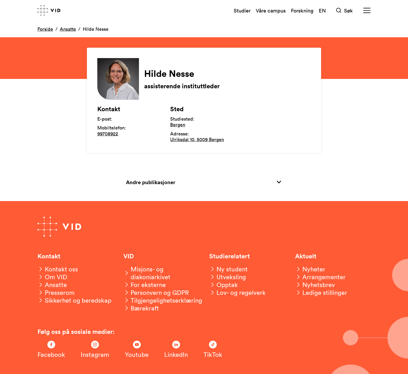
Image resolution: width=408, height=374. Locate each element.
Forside (45, 29)
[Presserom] (56, 292)
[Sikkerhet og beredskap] (74, 300)
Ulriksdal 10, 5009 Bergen (197, 139)
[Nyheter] (310, 269)
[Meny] (367, 10)
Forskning (302, 10)
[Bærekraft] (141, 308)
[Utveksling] (227, 277)
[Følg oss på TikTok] (212, 349)
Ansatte (68, 29)
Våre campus (271, 10)
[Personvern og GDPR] (156, 292)
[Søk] (344, 10)
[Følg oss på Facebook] (51, 349)
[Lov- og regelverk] (237, 292)
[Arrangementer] (320, 277)
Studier (242, 10)
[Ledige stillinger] (321, 292)
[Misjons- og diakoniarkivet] (161, 273)
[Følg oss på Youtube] (137, 349)
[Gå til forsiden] (48, 10)
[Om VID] (52, 277)
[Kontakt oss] (57, 269)
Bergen (177, 124)
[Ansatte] (52, 285)
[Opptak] (223, 285)
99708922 (107, 133)
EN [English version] (322, 10)
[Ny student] (228, 269)
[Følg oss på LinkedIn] (176, 349)
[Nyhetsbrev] (315, 285)
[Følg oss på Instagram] (95, 349)
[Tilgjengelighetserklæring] (162, 300)
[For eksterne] (144, 285)
